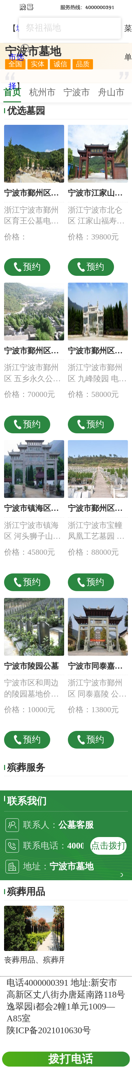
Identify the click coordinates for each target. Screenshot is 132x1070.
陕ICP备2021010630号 (48, 1030)
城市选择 (16, 57)
